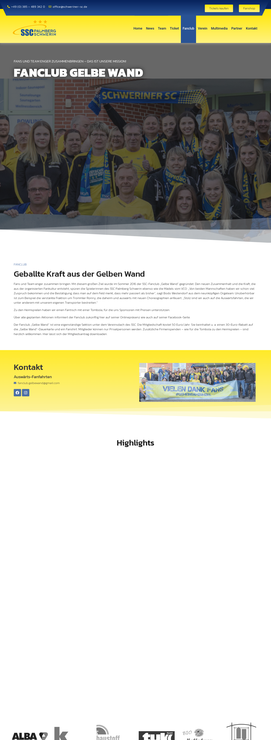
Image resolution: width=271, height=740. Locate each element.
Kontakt (251, 28)
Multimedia (219, 28)
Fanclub (188, 28)
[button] (104, 733)
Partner (236, 28)
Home (137, 28)
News (150, 28)
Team (162, 28)
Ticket (174, 28)
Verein (202, 28)
